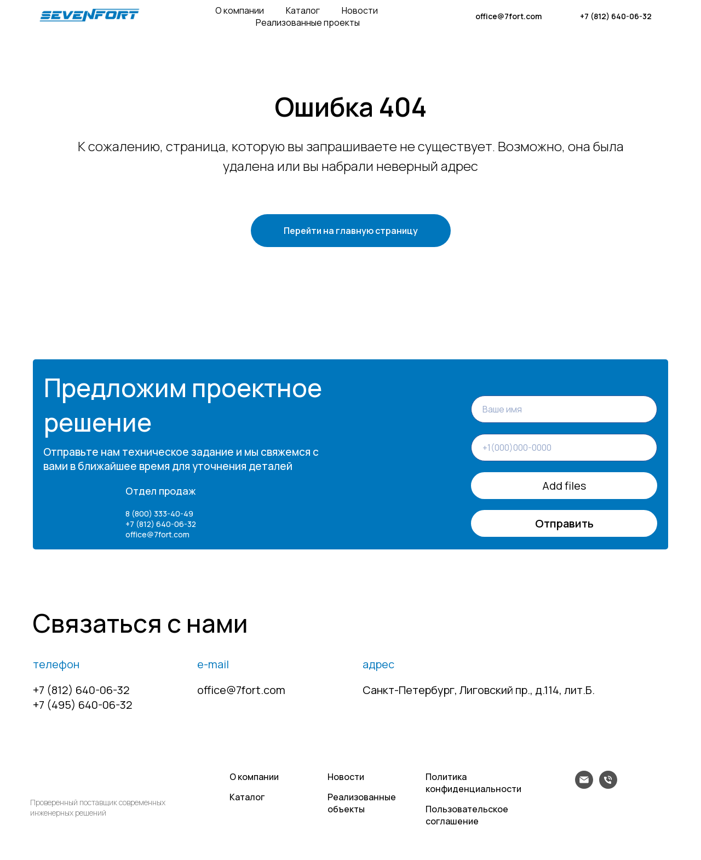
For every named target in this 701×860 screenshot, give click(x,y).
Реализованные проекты (308, 22)
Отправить (564, 524)
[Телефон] (608, 785)
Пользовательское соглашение (467, 815)
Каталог (303, 10)
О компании (239, 10)
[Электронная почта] (584, 785)
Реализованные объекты (361, 803)
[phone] (564, 447)
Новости (360, 10)
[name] (564, 409)
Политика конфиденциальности (473, 783)
